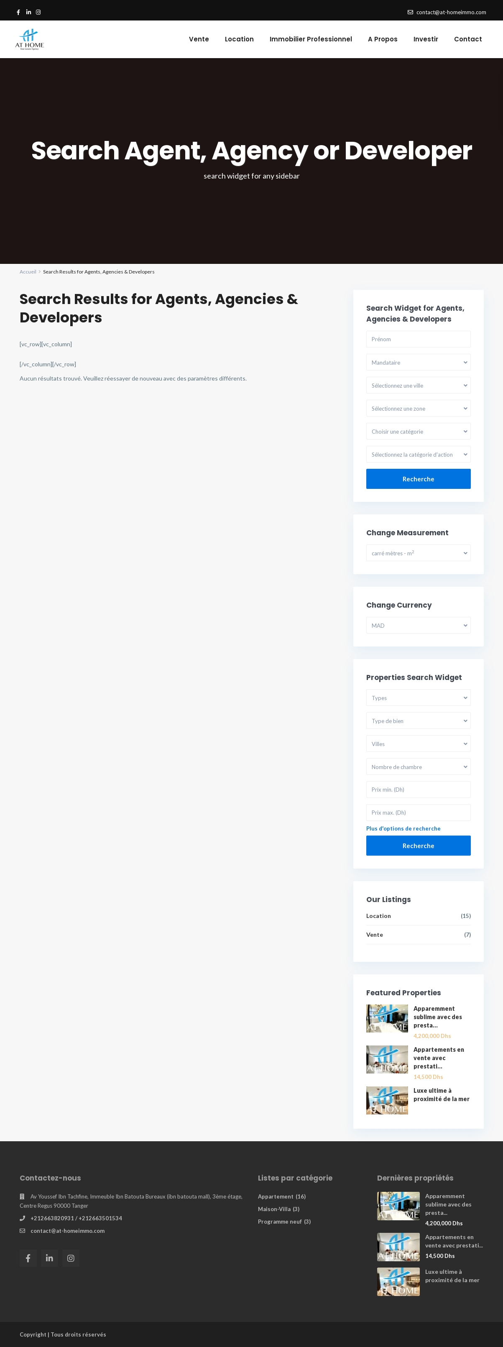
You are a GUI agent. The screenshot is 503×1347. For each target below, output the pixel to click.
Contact (468, 39)
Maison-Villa (274, 1209)
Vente (199, 39)
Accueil (28, 271)
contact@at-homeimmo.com (68, 1230)
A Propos (383, 39)
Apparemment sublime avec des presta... (438, 1017)
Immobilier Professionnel (311, 39)
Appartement (276, 1196)
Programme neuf (280, 1221)
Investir (426, 39)
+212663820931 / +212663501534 (76, 1218)
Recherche (418, 479)
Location (239, 39)
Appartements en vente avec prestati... (439, 1058)
